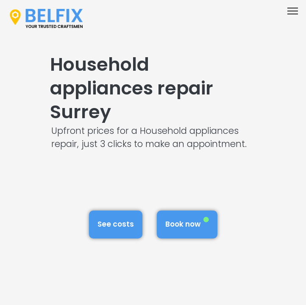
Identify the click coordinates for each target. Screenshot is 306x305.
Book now (187, 223)
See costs (115, 224)
